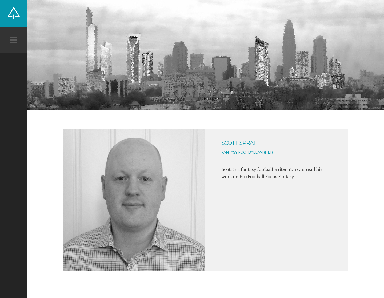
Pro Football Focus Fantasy (266, 176)
